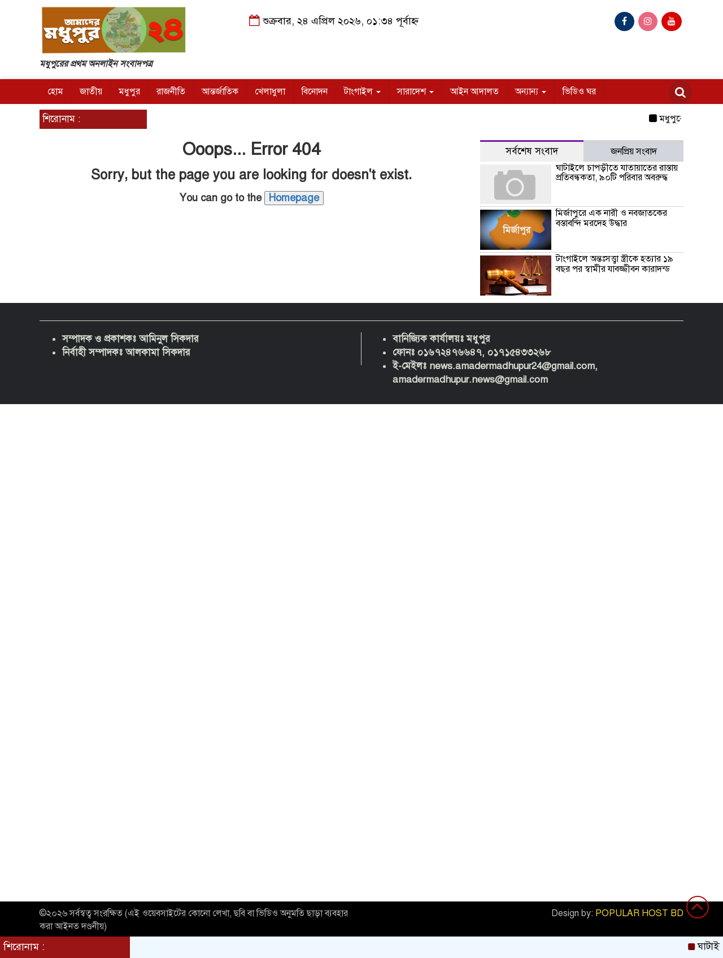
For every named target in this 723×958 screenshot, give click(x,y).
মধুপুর (129, 91)
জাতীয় (91, 91)
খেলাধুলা (270, 91)
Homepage (294, 198)
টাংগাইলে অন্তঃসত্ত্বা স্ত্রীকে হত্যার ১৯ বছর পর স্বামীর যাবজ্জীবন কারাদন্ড (614, 264)
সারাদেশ (415, 91)
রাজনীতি (170, 91)
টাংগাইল (362, 91)
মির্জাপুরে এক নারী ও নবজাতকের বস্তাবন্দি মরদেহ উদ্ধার (611, 218)
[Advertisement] (339, 573)
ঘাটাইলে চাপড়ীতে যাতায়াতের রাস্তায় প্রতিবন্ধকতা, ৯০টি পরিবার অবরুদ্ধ (617, 173)
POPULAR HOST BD (639, 913)
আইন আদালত (474, 91)
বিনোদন (315, 91)
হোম (55, 91)
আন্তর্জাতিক (220, 91)
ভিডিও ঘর (579, 91)
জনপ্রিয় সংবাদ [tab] (634, 151)
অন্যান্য (530, 91)
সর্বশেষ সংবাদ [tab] (532, 151)
